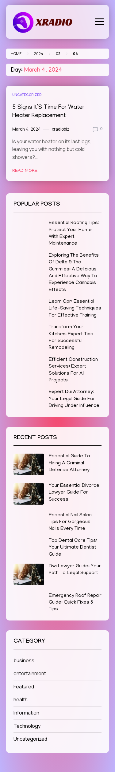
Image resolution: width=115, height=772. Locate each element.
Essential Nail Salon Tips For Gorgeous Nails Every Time (70, 522)
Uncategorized (26, 94)
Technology (26, 726)
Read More (24, 170)
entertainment (29, 673)
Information (26, 712)
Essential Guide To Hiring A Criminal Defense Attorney (69, 463)
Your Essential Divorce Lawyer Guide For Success (74, 492)
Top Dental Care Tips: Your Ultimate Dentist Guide (73, 547)
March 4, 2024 (26, 129)
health (20, 699)
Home (16, 53)
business (23, 660)
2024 (38, 53)
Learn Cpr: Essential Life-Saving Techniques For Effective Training (75, 308)
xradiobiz (60, 129)
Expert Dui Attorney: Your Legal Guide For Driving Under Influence (74, 399)
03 (58, 53)
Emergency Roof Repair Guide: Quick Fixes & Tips (75, 602)
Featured (23, 686)
